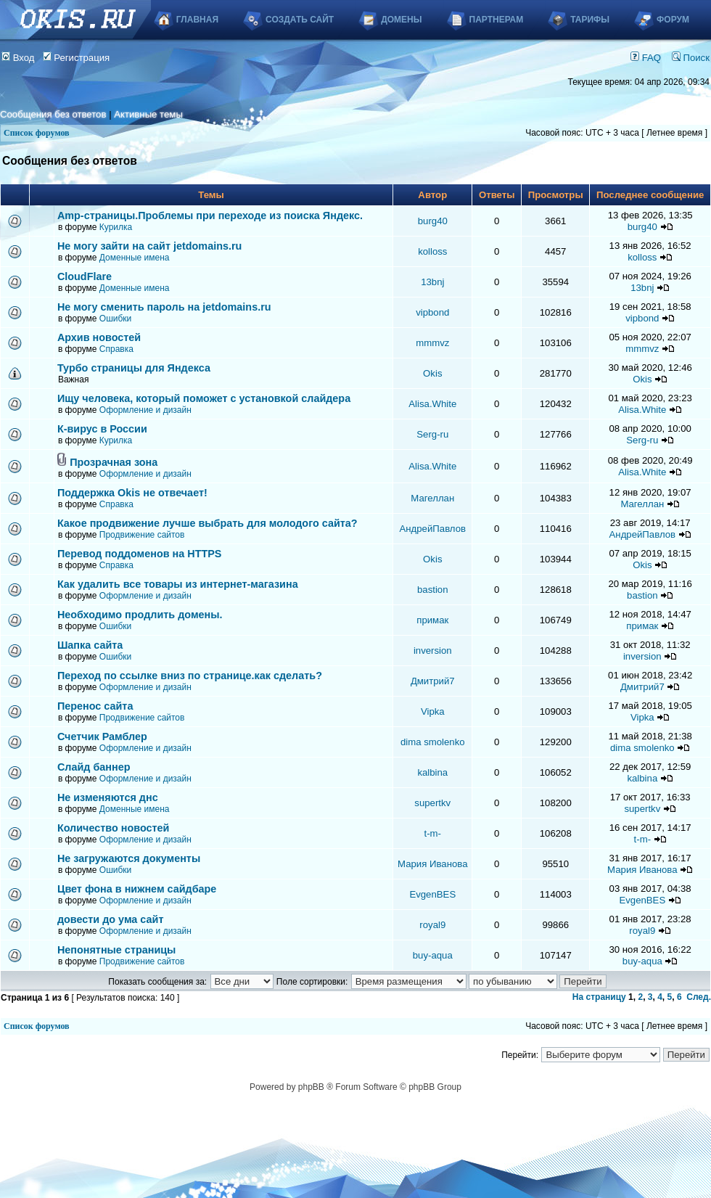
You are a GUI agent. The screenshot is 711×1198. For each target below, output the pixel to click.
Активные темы (148, 114)
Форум (673, 20)
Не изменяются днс (107, 797)
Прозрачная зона (113, 462)
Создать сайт (300, 20)
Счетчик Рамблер (102, 736)
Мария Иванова (432, 863)
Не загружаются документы (128, 858)
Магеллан (432, 498)
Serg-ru (432, 434)
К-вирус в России (102, 429)
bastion (432, 589)
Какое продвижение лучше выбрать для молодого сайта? (207, 523)
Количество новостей (113, 828)
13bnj (432, 281)
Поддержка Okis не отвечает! (132, 493)
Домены (401, 20)
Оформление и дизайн (145, 410)
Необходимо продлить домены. (140, 614)
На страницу (599, 997)
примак (432, 620)
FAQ (645, 57)
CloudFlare (84, 276)
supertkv (432, 802)
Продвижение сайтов (142, 535)
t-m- (432, 833)
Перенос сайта (95, 706)
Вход (18, 57)
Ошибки (115, 318)
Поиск (691, 57)
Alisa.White (432, 403)
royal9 (432, 924)
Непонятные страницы (116, 950)
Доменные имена (134, 258)
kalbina (432, 772)
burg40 (433, 221)
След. (698, 997)
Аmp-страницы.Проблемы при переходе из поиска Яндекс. (210, 215)
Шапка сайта (90, 645)
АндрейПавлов (433, 528)
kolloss (432, 251)
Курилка (115, 227)
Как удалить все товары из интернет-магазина (177, 584)
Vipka (433, 711)
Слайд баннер (94, 767)
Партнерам (496, 20)
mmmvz (432, 342)
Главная (197, 20)
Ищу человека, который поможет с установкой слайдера (203, 398)
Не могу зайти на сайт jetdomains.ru (149, 246)
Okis (432, 373)
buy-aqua (433, 955)
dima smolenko (432, 742)
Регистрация (76, 57)
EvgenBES (432, 894)
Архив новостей (99, 337)
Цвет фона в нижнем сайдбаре (137, 889)
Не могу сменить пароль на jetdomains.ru (164, 307)
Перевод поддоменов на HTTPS (139, 553)
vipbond (432, 312)
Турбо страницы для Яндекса (133, 368)
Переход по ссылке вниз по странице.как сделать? (189, 675)
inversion (433, 650)
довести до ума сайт (110, 919)
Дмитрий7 (433, 681)
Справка (116, 349)
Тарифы (589, 20)
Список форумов (37, 133)
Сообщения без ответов (53, 114)
